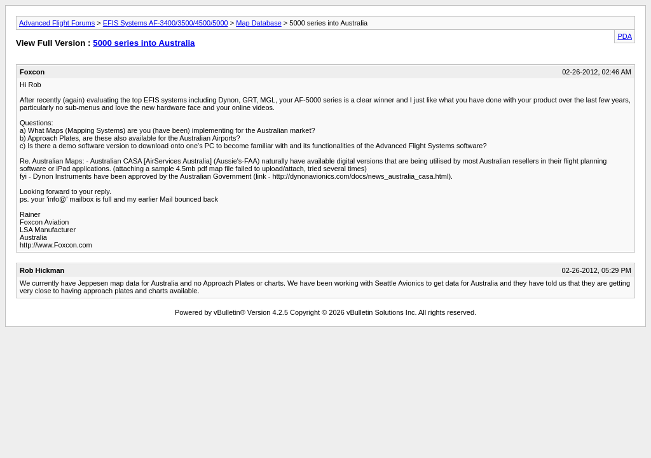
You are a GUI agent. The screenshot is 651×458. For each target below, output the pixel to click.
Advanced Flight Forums (57, 23)
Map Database (259, 23)
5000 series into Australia (144, 43)
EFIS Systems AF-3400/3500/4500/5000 (165, 23)
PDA (624, 36)
